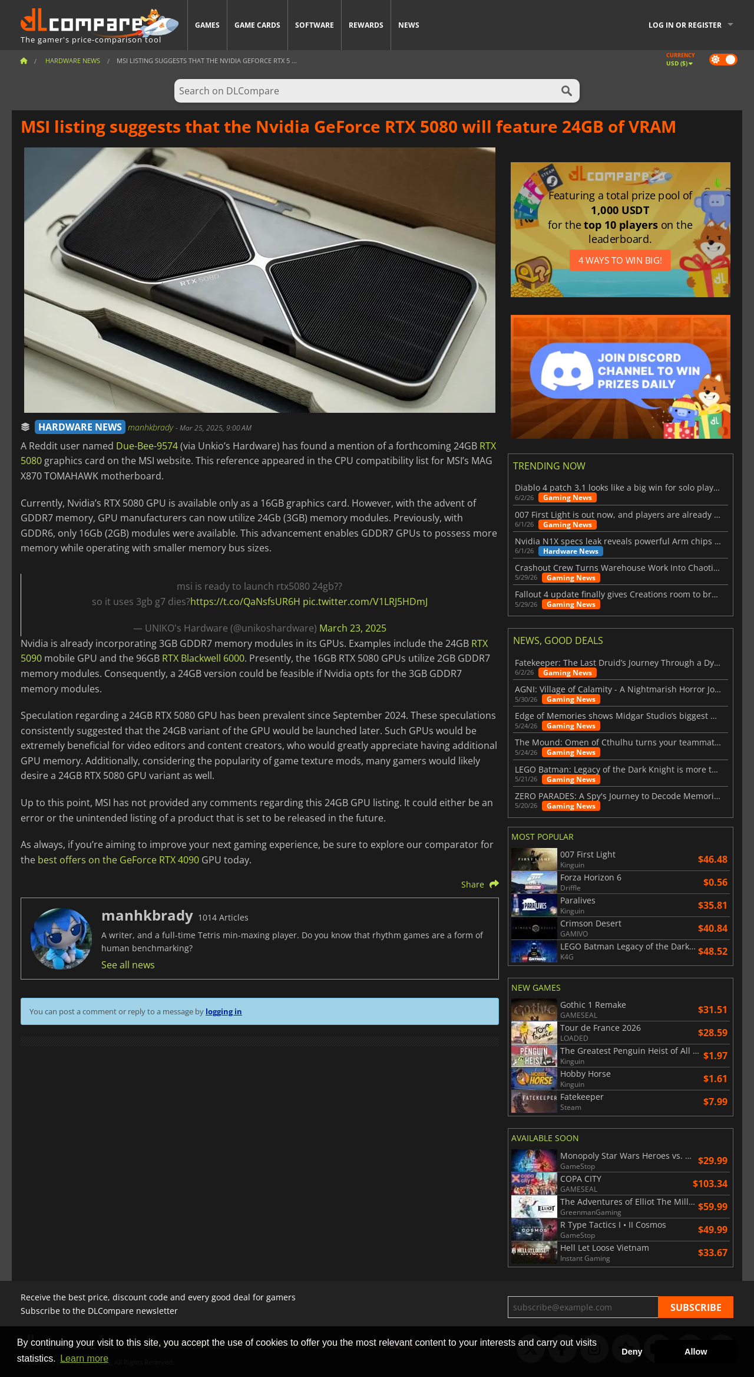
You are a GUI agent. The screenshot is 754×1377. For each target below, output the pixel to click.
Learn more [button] (84, 1358)
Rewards (366, 25)
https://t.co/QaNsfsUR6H (245, 601)
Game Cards (257, 25)
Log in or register (685, 25)
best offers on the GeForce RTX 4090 (118, 859)
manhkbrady (152, 427)
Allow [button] (695, 1351)
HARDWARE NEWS (80, 426)
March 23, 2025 (352, 628)
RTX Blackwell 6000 (203, 658)
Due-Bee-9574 (147, 445)
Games (207, 25)
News (408, 25)
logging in (224, 1011)
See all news (128, 964)
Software (314, 25)
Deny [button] (631, 1351)
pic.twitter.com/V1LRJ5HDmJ (365, 601)
